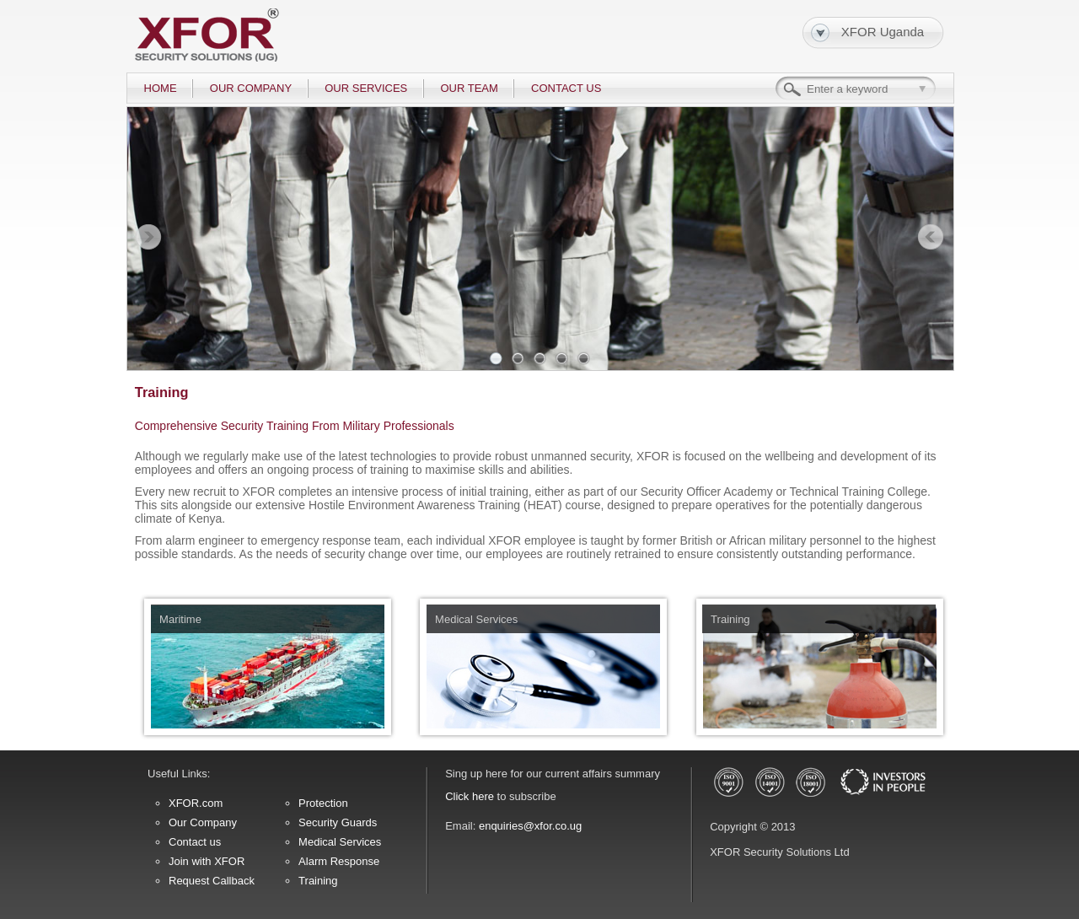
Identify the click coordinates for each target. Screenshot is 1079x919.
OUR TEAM (468, 88)
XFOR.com (196, 803)
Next (930, 237)
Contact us (195, 842)
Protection (323, 803)
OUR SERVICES (366, 88)
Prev (148, 237)
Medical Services (339, 842)
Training (317, 880)
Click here (469, 796)
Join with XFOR (206, 861)
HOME (160, 88)
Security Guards (337, 822)
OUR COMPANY (251, 88)
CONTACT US (566, 88)
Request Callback (212, 880)
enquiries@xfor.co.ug (530, 826)
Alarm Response (338, 861)
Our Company (203, 822)
